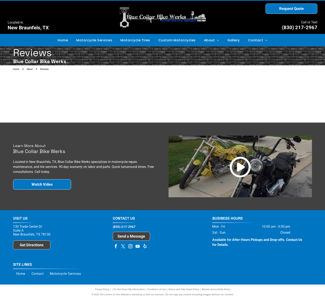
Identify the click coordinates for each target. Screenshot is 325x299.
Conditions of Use (156, 289)
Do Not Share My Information (129, 289)
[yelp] (145, 246)
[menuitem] (62, 40)
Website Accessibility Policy (215, 289)
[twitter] (123, 246)
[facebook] (116, 246)
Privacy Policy (102, 289)
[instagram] (130, 246)
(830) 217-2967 (299, 27)
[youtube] (138, 246)
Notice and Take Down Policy (184, 289)
